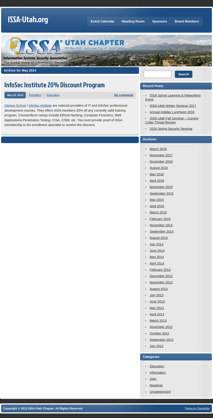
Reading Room (133, 21)
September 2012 (161, 340)
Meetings (156, 385)
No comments (123, 95)
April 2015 (157, 206)
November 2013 (161, 282)
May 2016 (157, 174)
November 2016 (161, 161)
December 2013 (161, 276)
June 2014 (157, 250)
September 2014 (161, 231)
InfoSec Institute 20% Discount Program (54, 85)
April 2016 (157, 180)
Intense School (15, 105)
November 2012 (161, 327)
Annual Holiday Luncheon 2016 (172, 112)
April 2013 (157, 314)
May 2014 (157, 257)
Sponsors (159, 21)
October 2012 (159, 333)
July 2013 (156, 295)
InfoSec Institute (40, 105)
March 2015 (158, 212)
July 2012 (156, 346)
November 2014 (161, 225)
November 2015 (161, 187)
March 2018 (158, 149)
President (35, 95)
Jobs (153, 379)
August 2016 (159, 168)
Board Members (187, 21)
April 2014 (157, 263)
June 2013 (157, 301)
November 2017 (161, 155)
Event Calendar (102, 21)
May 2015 (157, 200)
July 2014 (156, 244)
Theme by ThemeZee (197, 408)
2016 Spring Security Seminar (171, 128)
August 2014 (159, 238)
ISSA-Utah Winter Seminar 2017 (173, 106)
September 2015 (161, 193)
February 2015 (160, 219)
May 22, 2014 (15, 95)
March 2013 (158, 320)
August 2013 (159, 289)
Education (53, 95)
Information (158, 372)
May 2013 (157, 308)
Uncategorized (160, 391)
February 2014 (160, 270)
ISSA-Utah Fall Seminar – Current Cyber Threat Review (171, 120)
